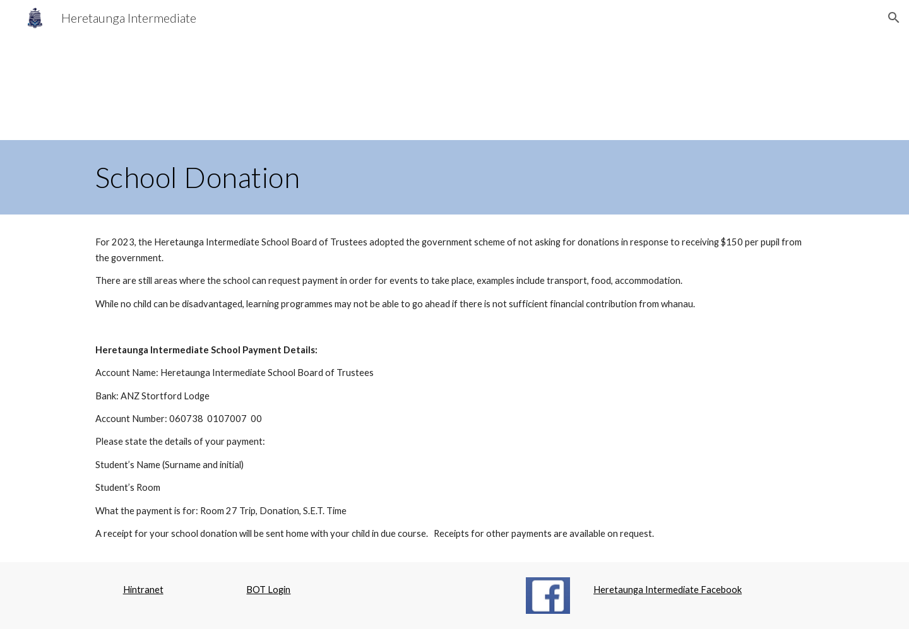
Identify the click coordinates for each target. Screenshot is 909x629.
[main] (454, 177)
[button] (894, 18)
